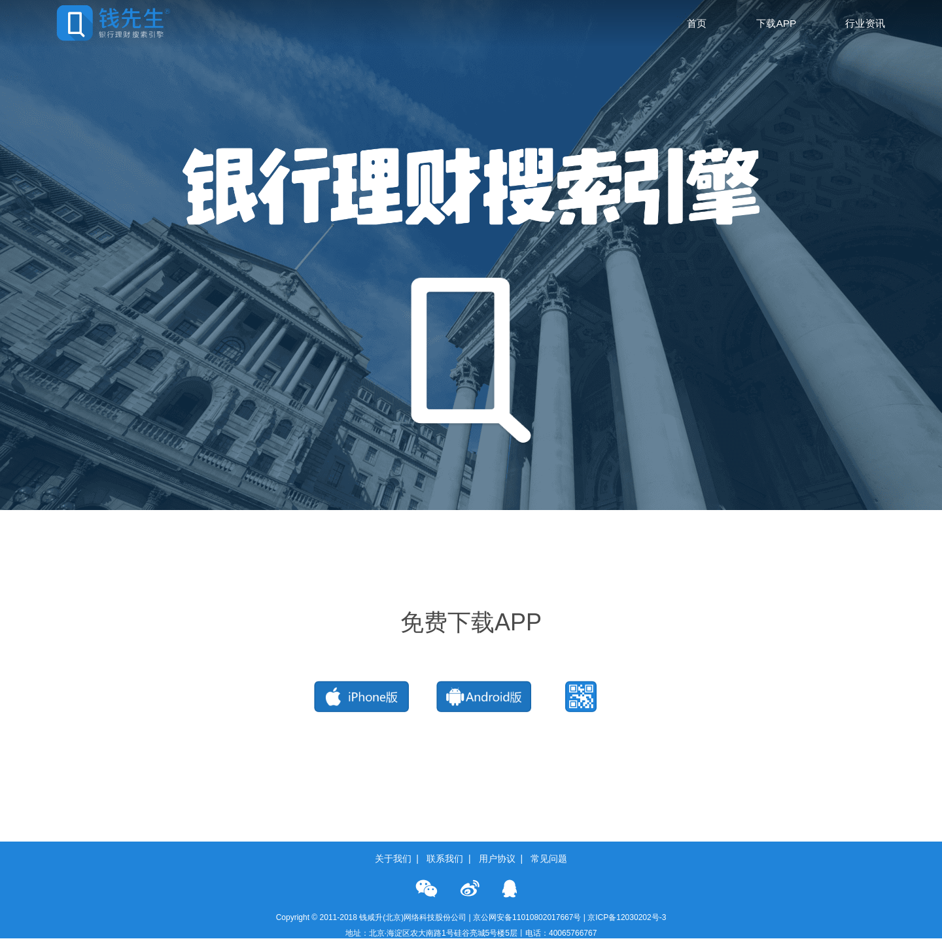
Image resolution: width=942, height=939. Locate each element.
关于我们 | (399, 858)
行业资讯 (865, 23)
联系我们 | (451, 858)
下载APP (776, 23)
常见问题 (549, 858)
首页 (697, 23)
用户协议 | (503, 858)
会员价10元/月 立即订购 (69, 518)
